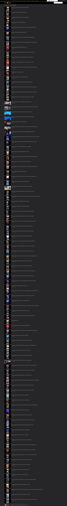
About (12, 504)
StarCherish (17, 0)
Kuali (30, 0)
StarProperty (14, 0)
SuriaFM (35, 0)
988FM (38, 0)
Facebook (24, 504)
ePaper (2, 0)
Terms (17, 504)
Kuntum (33, 0)
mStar (11, 0)
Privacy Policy (20, 504)
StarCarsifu (21, 0)
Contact (14, 504)
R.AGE (9, 0)
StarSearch (24, 0)
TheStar (4, 0)
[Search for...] (57, 3)
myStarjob (28, 0)
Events (6, 0)
